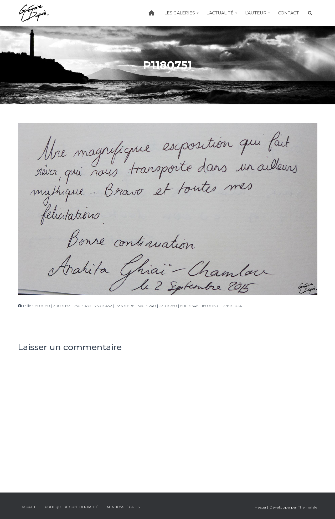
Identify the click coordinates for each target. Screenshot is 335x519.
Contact (288, 12)
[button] (197, 12)
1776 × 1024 (231, 305)
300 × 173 (61, 305)
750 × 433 (82, 305)
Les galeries (181, 12)
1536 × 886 (124, 305)
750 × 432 (103, 305)
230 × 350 (168, 305)
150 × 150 (42, 305)
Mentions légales (123, 507)
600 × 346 (189, 305)
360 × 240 (147, 305)
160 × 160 (210, 305)
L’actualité (222, 12)
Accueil (29, 507)
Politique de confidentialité (71, 507)
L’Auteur (257, 12)
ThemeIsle (307, 507)
